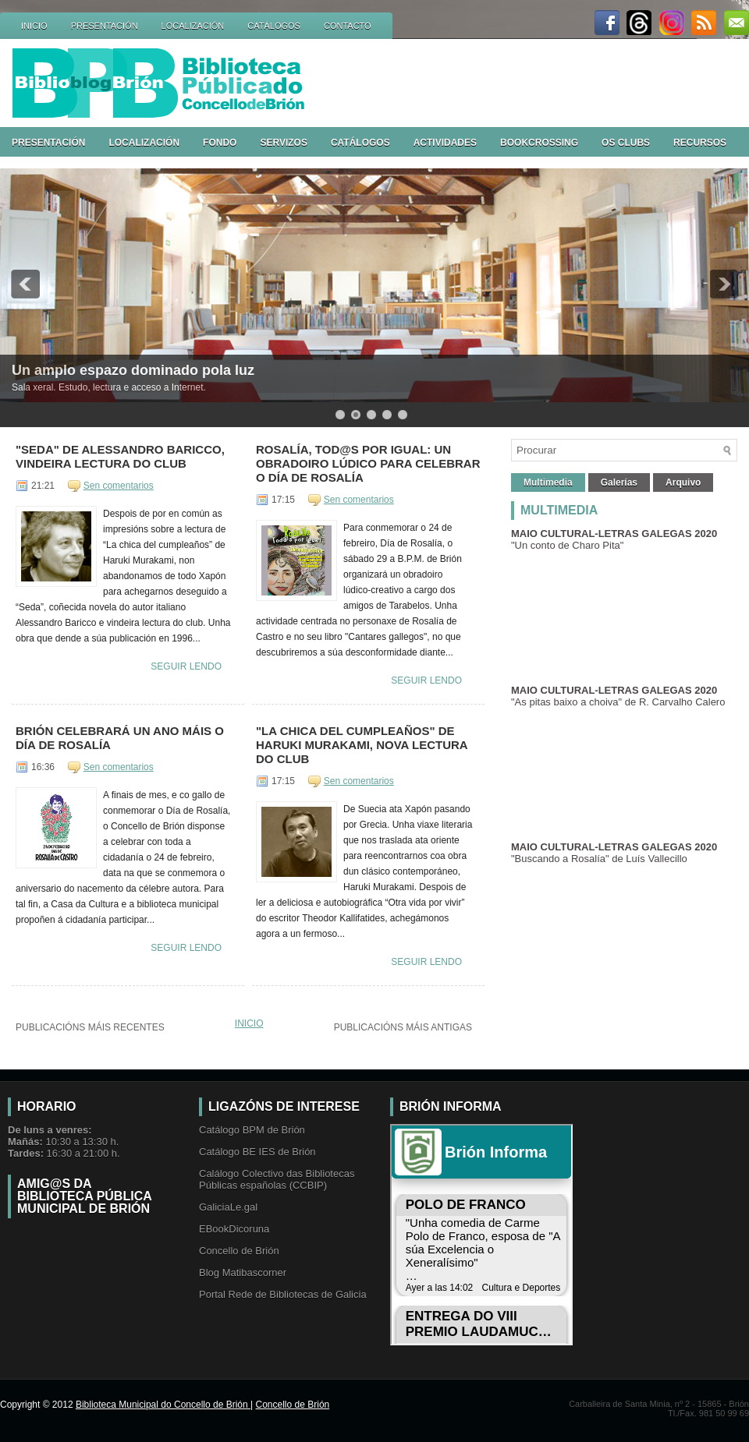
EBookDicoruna (234, 1229)
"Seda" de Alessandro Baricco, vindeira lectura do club (120, 456)
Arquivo (683, 482)
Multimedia (548, 482)
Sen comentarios (118, 485)
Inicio (249, 1023)
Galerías (619, 482)
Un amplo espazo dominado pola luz (133, 370)
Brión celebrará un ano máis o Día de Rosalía (120, 737)
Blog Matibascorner (242, 1272)
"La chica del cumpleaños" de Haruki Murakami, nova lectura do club (361, 744)
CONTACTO (347, 25)
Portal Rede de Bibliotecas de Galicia (283, 1294)
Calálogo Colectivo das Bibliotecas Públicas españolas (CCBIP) (276, 1179)
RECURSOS (699, 142)
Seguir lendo (186, 666)
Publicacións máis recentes (90, 1027)
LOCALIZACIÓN (193, 25)
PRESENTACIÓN (104, 25)
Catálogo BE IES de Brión (257, 1151)
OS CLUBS (626, 142)
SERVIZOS (283, 142)
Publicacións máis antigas (403, 1027)
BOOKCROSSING (539, 142)
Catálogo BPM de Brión (252, 1130)
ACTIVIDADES (445, 142)
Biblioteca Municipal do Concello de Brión (163, 1404)
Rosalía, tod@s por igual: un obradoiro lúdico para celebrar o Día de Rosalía (368, 463)
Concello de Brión (239, 1250)
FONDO (219, 142)
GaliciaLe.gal (228, 1207)
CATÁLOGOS (273, 25)
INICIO (34, 25)
